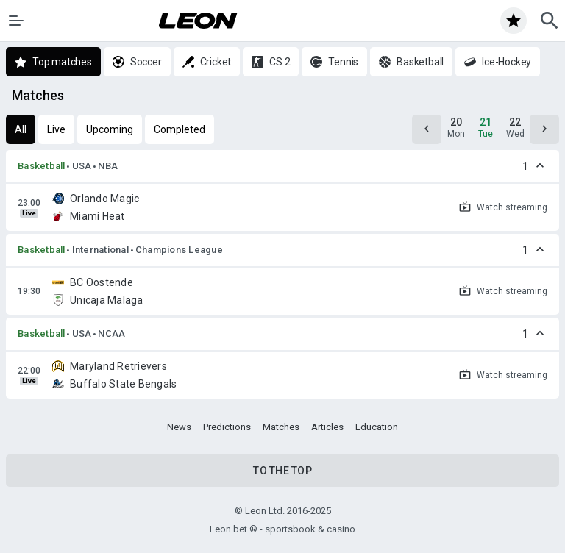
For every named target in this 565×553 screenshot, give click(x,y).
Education (376, 426)
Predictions (227, 426)
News (179, 426)
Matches (281, 426)
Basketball (41, 165)
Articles (327, 426)
